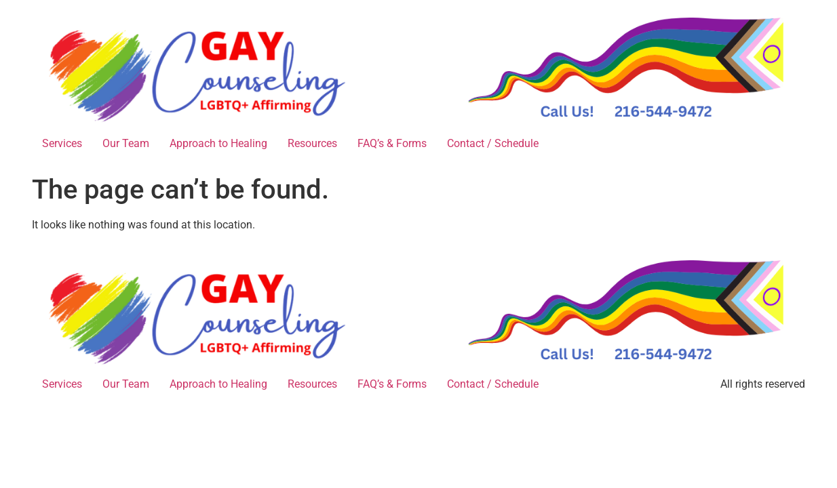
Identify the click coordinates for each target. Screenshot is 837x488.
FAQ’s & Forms (392, 143)
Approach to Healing (218, 143)
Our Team (125, 143)
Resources (312, 143)
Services (62, 143)
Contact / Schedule (493, 143)
